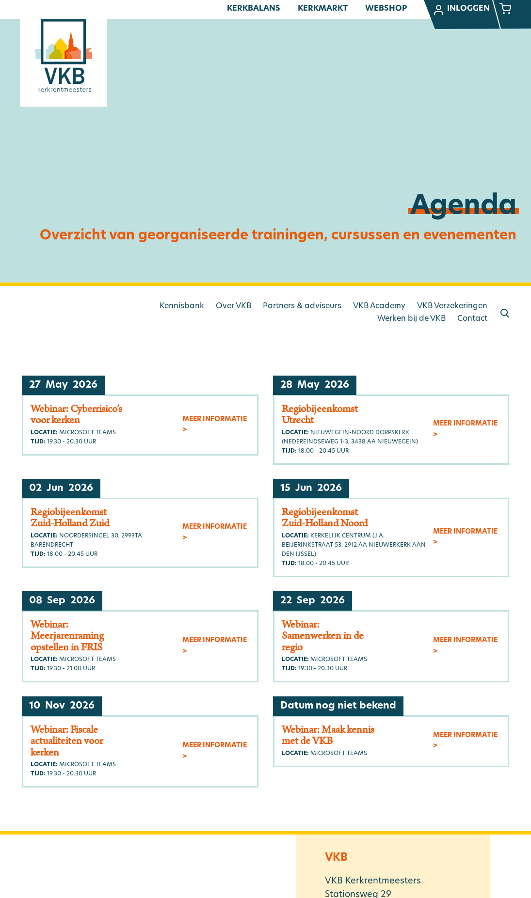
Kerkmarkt (323, 9)
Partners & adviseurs (302, 306)
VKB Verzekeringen (452, 306)
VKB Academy (379, 306)
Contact (472, 319)
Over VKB (233, 306)
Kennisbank (182, 306)
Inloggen (461, 10)
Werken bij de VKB (411, 319)
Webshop (386, 9)
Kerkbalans (253, 9)
